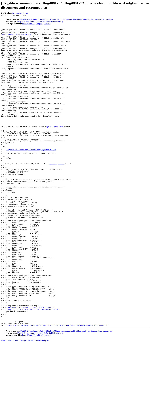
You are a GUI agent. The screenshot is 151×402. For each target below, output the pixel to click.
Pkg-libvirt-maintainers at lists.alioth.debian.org (31, 363)
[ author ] (47, 24)
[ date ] (25, 24)
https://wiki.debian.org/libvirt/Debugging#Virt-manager (31, 174)
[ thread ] (31, 24)
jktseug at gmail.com (20, 13)
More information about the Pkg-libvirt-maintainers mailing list (25, 400)
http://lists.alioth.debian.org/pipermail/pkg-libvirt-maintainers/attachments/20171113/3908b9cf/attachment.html (57, 385)
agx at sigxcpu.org (54, 146)
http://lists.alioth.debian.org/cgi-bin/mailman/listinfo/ (34, 366)
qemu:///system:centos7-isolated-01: (17, 36)
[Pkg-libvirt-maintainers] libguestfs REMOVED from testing (40, 21)
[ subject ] (39, 24)
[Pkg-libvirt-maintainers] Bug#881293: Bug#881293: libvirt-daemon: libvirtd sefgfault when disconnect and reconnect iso (66, 19)
